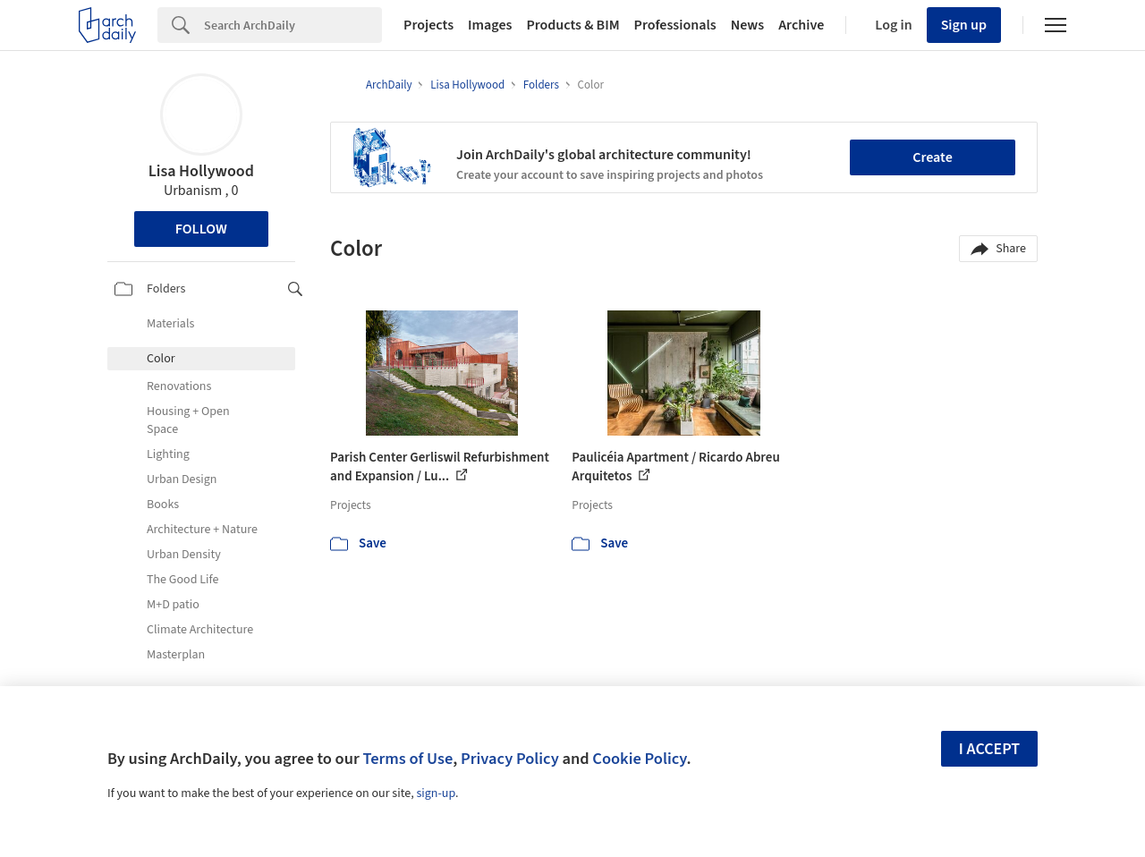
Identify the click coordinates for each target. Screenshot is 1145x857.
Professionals (675, 25)
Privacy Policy (510, 758)
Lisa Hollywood (201, 171)
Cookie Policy (639, 758)
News (747, 25)
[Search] (293, 25)
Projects (428, 25)
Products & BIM (572, 25)
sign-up (435, 793)
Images (490, 25)
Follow (201, 229)
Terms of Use (407, 758)
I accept (989, 749)
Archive (801, 25)
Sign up (964, 25)
